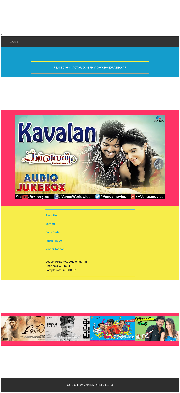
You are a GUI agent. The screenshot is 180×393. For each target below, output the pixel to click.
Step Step (52, 215)
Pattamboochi (54, 240)
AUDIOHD (14, 42)
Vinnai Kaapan (55, 249)
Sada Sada (52, 232)
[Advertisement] (71, 17)
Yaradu (50, 224)
